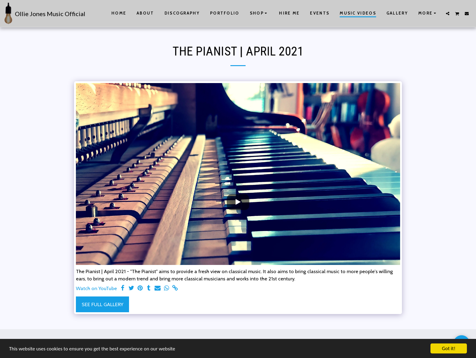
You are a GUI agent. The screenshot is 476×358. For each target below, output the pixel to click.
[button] (447, 13)
